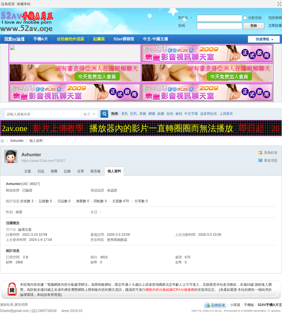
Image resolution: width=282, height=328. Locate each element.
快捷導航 (262, 39)
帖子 (87, 114)
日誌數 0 (64, 201)
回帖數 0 (100, 201)
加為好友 (270, 153)
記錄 (67, 171)
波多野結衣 (208, 114)
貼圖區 (99, 39)
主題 (27, 171)
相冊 (54, 171)
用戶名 (183, 18)
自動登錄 (252, 18)
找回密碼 (275, 18)
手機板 (249, 305)
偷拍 (178, 114)
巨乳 (133, 114)
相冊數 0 (82, 201)
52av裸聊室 (124, 39)
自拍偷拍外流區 (70, 39)
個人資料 (114, 171)
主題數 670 (120, 201)
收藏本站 (23, 4)
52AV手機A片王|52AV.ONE (2, 141)
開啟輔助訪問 (274, 3)
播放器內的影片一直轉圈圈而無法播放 (163, 128)
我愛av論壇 (14, 39)
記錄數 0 (45, 201)
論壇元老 (25, 230)
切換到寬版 (279, 3)
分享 (80, 171)
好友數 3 (26, 201)
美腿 (142, 114)
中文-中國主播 (155, 39)
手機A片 (40, 39)
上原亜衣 (226, 114)
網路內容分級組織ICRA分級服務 (170, 290)
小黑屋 (235, 305)
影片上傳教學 (60, 128)
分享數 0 (141, 201)
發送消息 (270, 160)
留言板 (96, 171)
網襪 (151, 114)
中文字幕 (191, 114)
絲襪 (160, 114)
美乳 (124, 114)
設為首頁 (8, 4)
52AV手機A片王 (270, 305)
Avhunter (17, 141)
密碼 (181, 26)
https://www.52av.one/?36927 (43, 161)
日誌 (41, 171)
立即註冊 (275, 26)
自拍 (169, 114)
